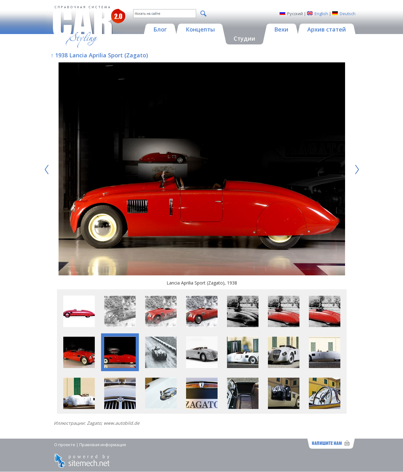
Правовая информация (102, 444)
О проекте (64, 444)
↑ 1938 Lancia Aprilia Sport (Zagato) (99, 55)
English (321, 13)
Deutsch (347, 13)
